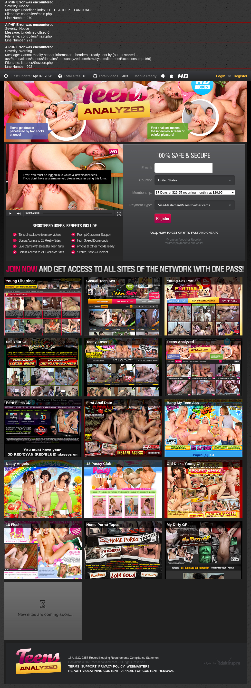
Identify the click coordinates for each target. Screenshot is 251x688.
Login (220, 76)
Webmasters (138, 666)
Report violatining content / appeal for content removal (121, 671)
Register (240, 76)
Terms (73, 666)
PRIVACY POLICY (111, 666)
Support (89, 666)
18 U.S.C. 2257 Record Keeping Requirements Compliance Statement (113, 657)
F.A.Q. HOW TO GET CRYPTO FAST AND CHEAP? (184, 233)
